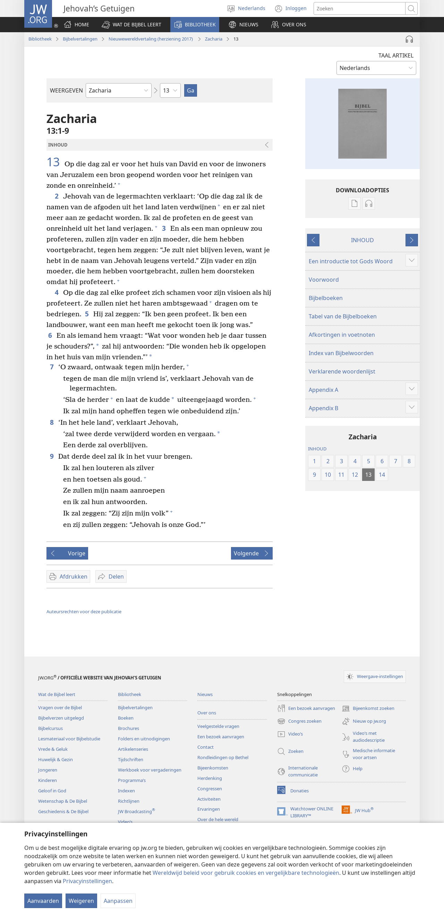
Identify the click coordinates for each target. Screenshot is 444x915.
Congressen (209, 788)
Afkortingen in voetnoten (342, 334)
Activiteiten (209, 799)
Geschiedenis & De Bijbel (63, 811)
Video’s (125, 822)
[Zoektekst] (359, 8)
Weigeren (81, 901)
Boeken (126, 718)
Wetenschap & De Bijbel (62, 801)
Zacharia (213, 39)
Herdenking (209, 778)
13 (54, 162)
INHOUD (362, 240)
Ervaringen (208, 809)
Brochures (128, 728)
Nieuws (205, 694)
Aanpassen (118, 901)
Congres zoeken (299, 721)
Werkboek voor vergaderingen (149, 770)
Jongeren (47, 770)
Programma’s (132, 780)
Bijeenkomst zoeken (368, 708)
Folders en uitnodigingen (144, 739)
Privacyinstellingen (87, 881)
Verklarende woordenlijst (342, 371)
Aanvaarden (43, 901)
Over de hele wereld (217, 819)
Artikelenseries (133, 749)
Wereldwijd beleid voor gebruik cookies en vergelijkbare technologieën (246, 873)
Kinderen (47, 780)
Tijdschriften (130, 759)
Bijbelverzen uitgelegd (61, 718)
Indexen (126, 791)
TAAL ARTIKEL (395, 55)
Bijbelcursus (50, 728)
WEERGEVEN (66, 90)
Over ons (206, 713)
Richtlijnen (128, 801)
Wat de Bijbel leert (56, 694)
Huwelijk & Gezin (55, 759)
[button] (131, 24)
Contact (205, 747)
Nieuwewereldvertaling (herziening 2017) (151, 39)
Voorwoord (324, 279)
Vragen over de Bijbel (60, 707)
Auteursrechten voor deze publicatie (83, 611)
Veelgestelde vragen (218, 726)
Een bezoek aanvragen (220, 736)
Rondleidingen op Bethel (222, 757)
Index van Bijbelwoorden (341, 353)
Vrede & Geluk (53, 749)
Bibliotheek (40, 39)
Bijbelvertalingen (80, 39)
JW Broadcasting (136, 811)
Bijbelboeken (326, 298)
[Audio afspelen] (409, 39)
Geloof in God (52, 791)
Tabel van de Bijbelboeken (343, 316)
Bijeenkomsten (212, 768)
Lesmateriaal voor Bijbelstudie (69, 739)
